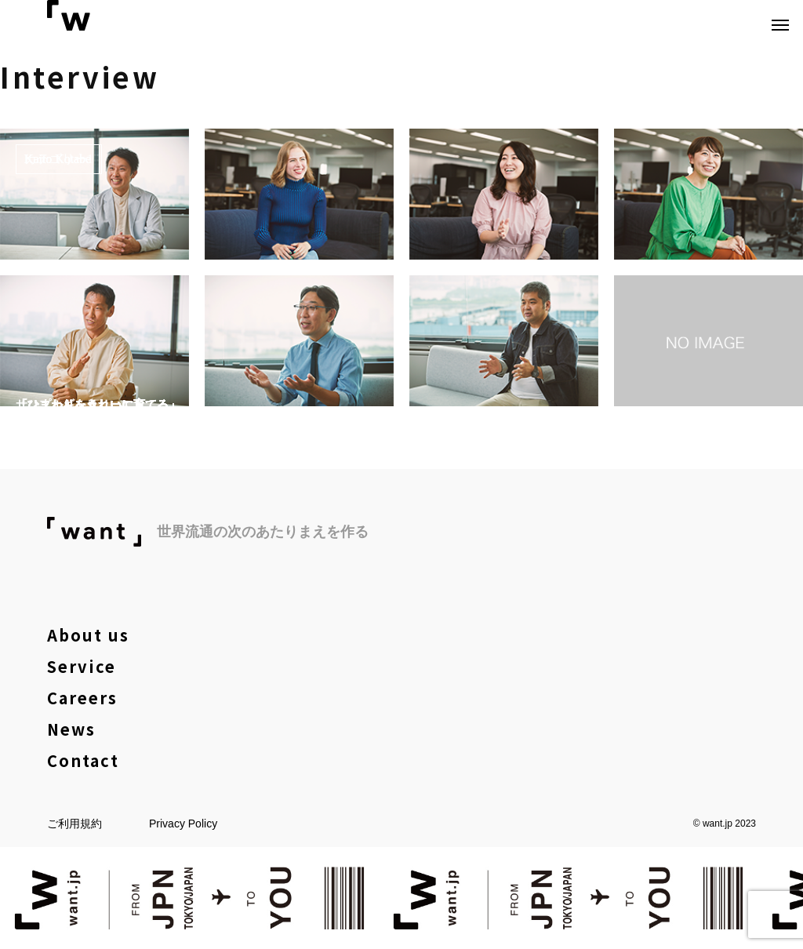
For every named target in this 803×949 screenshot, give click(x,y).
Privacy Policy (183, 823)
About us (88, 635)
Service (81, 666)
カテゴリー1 (58, 158)
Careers (82, 697)
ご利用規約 (74, 823)
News (71, 729)
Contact (83, 760)
